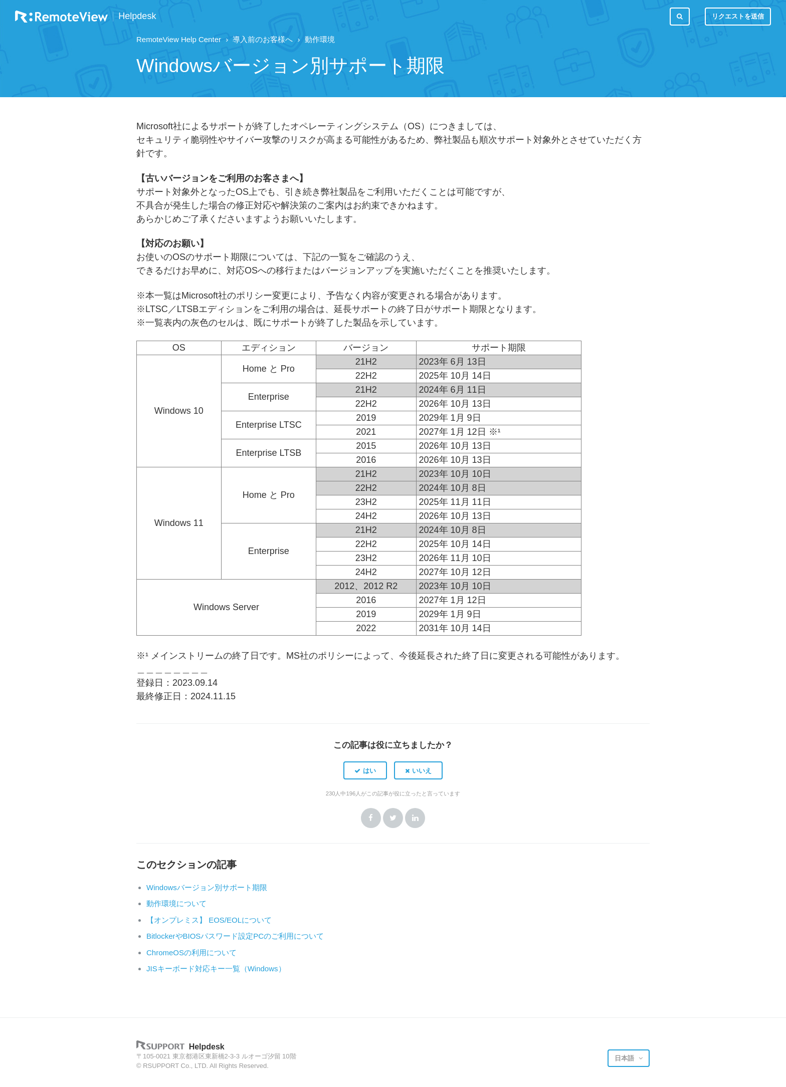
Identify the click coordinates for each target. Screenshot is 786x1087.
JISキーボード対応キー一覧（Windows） (216, 968)
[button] (365, 770)
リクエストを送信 (738, 16)
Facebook (371, 818)
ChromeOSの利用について (191, 952)
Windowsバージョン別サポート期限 (206, 887)
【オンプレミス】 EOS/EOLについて (209, 920)
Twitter (393, 818)
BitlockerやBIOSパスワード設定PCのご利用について (235, 936)
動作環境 (320, 39)
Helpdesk (137, 16)
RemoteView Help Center (178, 39)
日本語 (625, 1058)
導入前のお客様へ (263, 39)
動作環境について (176, 903)
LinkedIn (415, 818)
